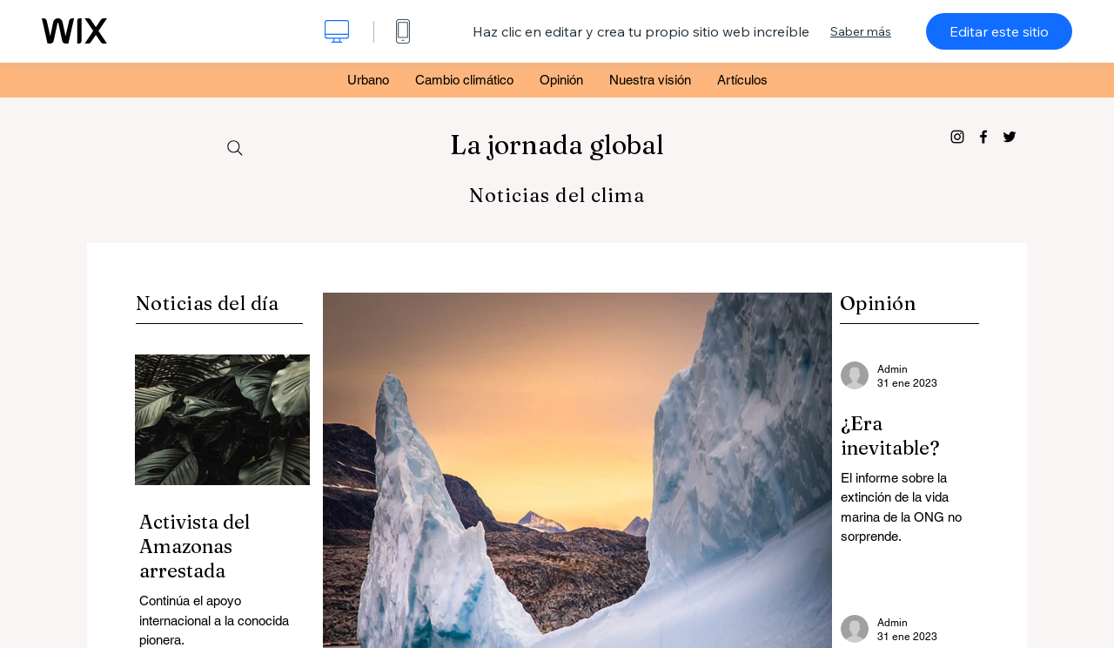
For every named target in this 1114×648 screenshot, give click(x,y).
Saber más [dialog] (860, 31)
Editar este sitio (999, 31)
